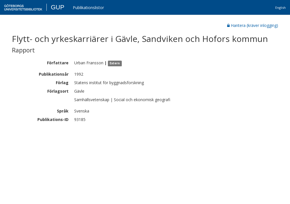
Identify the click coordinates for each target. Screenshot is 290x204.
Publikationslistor (88, 7)
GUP (57, 7)
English (280, 7)
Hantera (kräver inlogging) (252, 25)
